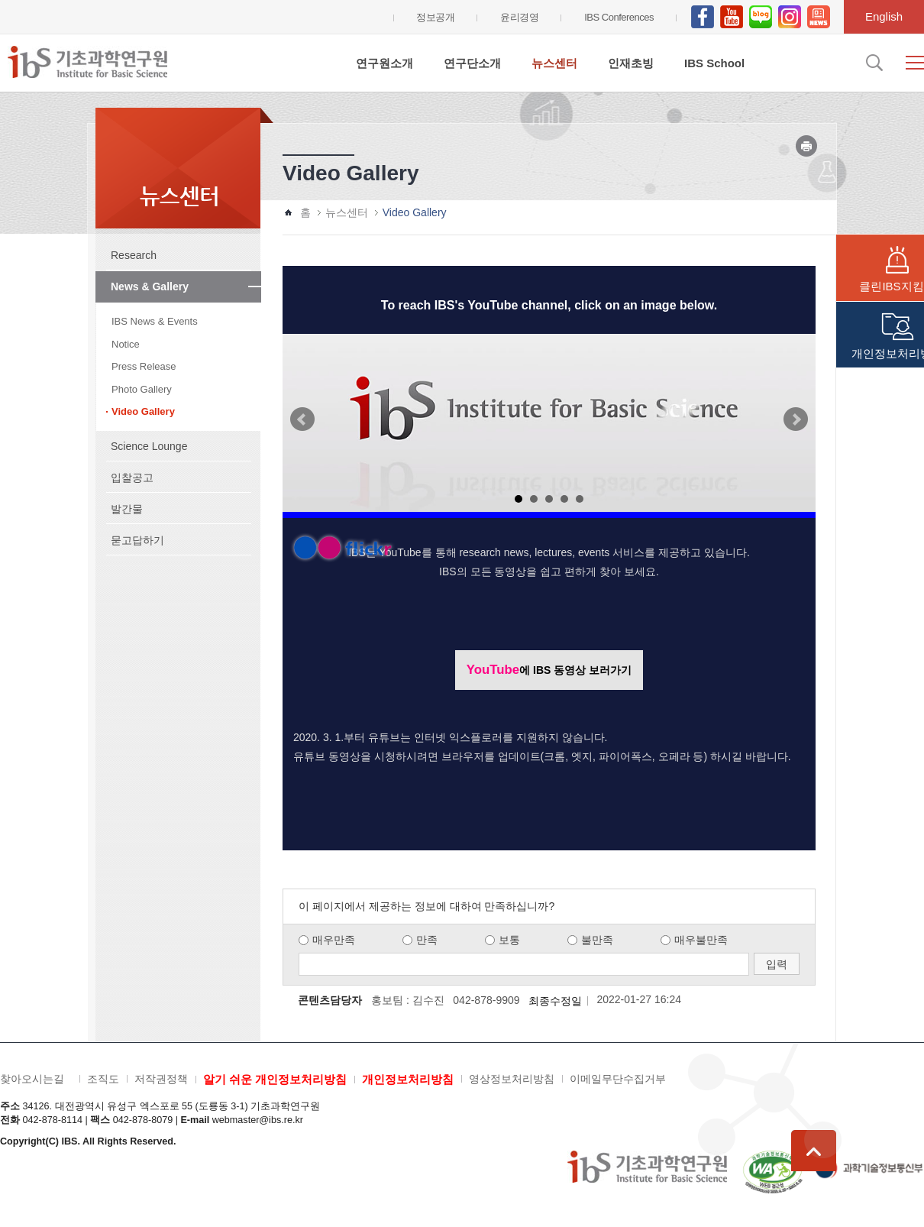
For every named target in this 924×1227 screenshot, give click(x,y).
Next (795, 419)
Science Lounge (149, 446)
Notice (125, 344)
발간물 (127, 509)
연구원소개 (384, 63)
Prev (302, 419)
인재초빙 (631, 63)
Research (134, 255)
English (884, 16)
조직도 (103, 1079)
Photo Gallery (141, 389)
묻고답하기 (137, 540)
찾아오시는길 (32, 1079)
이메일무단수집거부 (618, 1079)
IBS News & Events (154, 321)
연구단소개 (472, 63)
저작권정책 (161, 1079)
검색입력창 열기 (873, 62)
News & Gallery (150, 286)
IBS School (714, 63)
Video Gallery (143, 411)
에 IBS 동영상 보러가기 (549, 669)
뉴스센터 (554, 63)
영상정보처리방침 (511, 1079)
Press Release (143, 366)
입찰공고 (132, 477)
